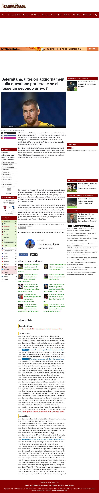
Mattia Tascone (7, 172)
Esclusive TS (72, 211)
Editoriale (71, 78)
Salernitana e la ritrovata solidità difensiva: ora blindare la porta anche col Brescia (49, 391)
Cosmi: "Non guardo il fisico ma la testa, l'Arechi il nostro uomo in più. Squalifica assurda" (52, 352)
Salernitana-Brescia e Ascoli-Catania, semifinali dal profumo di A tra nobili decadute (50, 423)
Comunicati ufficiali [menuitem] (15, 15)
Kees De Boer (7, 174)
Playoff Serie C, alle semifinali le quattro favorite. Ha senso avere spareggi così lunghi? (51, 471)
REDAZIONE (36, 485)
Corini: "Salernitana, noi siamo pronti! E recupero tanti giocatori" (43, 409)
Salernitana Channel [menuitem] (49, 15)
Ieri (73, 148)
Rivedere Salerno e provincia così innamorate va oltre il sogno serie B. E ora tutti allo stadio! (53, 341)
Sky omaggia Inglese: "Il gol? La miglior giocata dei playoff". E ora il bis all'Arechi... (50, 437)
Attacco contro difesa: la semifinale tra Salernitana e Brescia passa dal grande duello (50, 426)
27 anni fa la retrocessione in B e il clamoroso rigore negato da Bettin (49, 359)
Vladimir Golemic (8, 164)
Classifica (5, 218)
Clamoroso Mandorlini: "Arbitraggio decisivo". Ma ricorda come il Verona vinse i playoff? (51, 377)
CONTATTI (61, 485)
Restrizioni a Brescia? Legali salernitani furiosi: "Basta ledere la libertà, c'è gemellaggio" (51, 361)
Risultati (9, 193)
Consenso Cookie (45, 482)
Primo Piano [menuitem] (77, 15)
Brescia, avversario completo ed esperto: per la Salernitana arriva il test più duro (49, 460)
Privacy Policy (55, 482)
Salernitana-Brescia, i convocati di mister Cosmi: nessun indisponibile (45, 354)
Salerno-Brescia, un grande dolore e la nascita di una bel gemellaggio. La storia (52, 350)
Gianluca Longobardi (9, 187)
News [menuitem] (60, 15)
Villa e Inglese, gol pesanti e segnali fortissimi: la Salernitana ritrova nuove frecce (49, 455)
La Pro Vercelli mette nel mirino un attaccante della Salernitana (57, 267)
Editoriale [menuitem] (67, 15)
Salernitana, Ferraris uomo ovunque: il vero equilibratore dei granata (45, 449)
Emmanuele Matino (8, 162)
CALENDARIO (53, 485)
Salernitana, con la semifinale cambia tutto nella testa (40, 444)
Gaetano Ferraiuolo (25, 226)
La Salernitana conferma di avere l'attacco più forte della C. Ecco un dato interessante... (51, 357)
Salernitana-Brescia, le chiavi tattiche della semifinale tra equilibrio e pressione (48, 419)
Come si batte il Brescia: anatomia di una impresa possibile (42, 329)
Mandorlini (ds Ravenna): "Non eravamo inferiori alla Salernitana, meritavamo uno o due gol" (53, 453)
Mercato (25, 224)
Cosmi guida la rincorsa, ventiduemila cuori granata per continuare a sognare (48, 412)
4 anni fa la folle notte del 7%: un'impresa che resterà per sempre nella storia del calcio (55, 439)
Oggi (69, 148)
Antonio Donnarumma (9, 159)
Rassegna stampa (74, 195)
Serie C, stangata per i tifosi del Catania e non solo (39, 379)
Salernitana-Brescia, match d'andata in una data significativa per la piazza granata (50, 462)
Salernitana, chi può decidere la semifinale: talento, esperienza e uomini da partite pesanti (52, 368)
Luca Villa (6, 169)
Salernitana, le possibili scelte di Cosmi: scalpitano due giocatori (43, 382)
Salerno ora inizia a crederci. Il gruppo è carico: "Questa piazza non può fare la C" (49, 465)
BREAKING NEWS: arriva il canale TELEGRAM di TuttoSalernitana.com (46, 393)
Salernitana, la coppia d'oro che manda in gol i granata (40, 375)
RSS (72, 485)
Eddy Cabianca (7, 177)
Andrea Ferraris (7, 179)
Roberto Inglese (7, 184)
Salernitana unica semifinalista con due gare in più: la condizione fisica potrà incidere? (51, 345)
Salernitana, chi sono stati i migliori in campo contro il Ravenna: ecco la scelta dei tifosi (51, 343)
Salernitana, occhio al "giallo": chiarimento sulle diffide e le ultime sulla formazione (49, 435)
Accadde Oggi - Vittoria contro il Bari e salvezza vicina (40, 405)
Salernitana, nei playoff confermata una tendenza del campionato (44, 402)
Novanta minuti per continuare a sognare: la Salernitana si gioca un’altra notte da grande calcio (54, 363)
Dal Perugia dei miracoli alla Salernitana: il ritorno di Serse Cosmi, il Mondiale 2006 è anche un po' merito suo (59, 458)
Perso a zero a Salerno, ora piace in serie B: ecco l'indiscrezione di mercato (87, 186)
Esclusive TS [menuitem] (28, 15)
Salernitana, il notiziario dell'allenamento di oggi (38, 432)
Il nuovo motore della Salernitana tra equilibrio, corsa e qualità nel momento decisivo (50, 386)
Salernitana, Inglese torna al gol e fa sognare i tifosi (39, 469)
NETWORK (28, 485)
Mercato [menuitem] (37, 15)
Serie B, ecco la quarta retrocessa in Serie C (37, 421)
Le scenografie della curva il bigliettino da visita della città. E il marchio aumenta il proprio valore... (55, 430)
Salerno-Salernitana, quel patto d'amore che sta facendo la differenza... (46, 428)
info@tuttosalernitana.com (59, 490)
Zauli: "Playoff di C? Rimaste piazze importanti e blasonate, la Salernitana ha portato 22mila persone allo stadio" (60, 467)
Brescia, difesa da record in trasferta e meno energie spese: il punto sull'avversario (50, 451)
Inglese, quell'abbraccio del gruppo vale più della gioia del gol (42, 366)
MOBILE (67, 485)
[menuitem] (95, 15)
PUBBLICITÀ (44, 485)
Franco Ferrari (7, 182)
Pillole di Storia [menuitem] (88, 15)
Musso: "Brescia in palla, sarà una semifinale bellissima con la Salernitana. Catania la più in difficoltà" (56, 400)
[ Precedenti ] (9, 213)
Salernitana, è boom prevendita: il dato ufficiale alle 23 (40, 336)
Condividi (23, 255)
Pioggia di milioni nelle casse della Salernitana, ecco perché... (57, 277)
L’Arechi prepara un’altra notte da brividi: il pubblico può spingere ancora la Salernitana (51, 373)
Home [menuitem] (4, 15)
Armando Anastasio (8, 167)
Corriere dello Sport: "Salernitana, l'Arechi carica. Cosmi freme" (43, 395)
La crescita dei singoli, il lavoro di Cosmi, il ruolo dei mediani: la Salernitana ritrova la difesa (53, 338)
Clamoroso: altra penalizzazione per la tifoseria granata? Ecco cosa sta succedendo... (51, 384)
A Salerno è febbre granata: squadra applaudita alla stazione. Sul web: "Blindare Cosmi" (51, 442)
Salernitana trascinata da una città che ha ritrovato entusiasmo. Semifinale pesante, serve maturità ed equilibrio (59, 398)
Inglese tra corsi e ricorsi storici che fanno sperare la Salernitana (43, 389)
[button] (9, 189)
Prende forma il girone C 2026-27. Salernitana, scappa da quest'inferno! (46, 347)
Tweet (34, 255)
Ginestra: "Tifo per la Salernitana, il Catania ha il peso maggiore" (44, 474)
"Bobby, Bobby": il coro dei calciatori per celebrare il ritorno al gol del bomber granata (50, 446)
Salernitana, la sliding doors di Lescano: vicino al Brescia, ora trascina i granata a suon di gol (53, 370)
